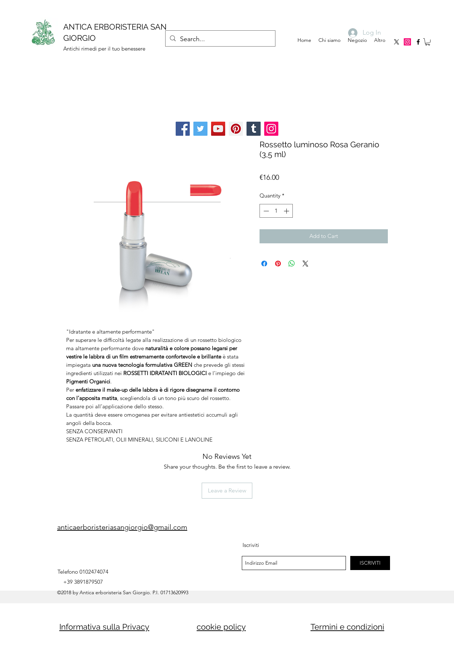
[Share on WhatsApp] (291, 263)
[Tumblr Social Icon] (254, 129)
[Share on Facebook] (264, 263)
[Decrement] (265, 211)
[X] (396, 41)
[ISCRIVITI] (370, 563)
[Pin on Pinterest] (278, 263)
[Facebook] (183, 129)
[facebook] (418, 41)
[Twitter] (200, 129)
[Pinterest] (236, 129)
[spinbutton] (276, 211)
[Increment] (287, 211)
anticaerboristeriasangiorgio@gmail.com (122, 527)
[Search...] (220, 39)
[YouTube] (218, 129)
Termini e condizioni (347, 626)
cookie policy (221, 626)
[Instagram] (407, 41)
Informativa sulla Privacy (104, 626)
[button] (427, 41)
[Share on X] (305, 263)
